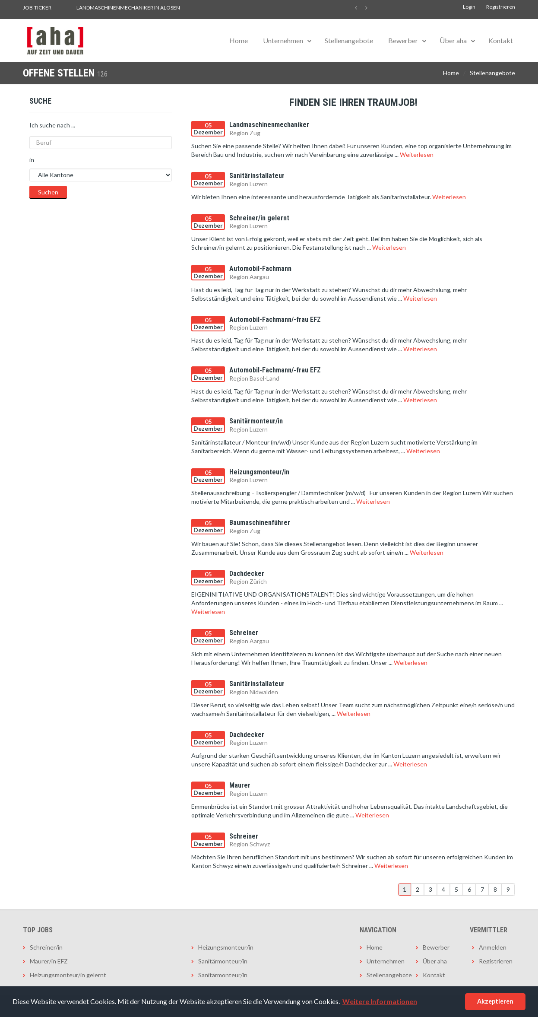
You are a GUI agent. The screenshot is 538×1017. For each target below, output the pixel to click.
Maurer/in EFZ (49, 961)
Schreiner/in (46, 947)
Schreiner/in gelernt (259, 218)
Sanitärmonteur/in (256, 421)
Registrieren (500, 6)
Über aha (453, 40)
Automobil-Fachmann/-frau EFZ (275, 319)
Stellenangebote (349, 40)
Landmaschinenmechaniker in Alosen (128, 7)
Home (238, 40)
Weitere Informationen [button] (379, 1001)
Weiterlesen (417, 154)
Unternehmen (283, 40)
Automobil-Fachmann (260, 268)
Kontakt (500, 40)
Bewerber (403, 40)
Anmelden (492, 947)
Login (469, 6)
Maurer (239, 785)
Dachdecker (246, 573)
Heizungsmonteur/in (259, 472)
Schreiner (243, 633)
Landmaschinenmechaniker (269, 125)
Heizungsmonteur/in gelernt (68, 975)
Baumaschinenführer (259, 522)
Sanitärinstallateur (257, 176)
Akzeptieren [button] (495, 1001)
